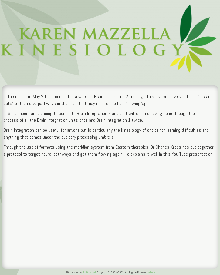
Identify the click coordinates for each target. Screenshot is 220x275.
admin (151, 272)
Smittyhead (89, 272)
